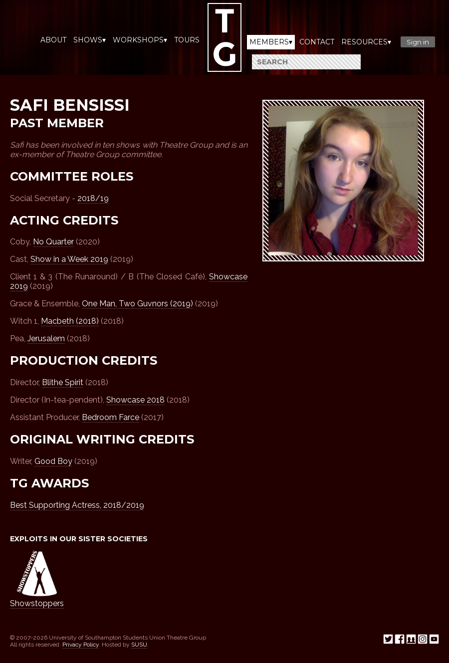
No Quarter (53, 241)
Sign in (418, 42)
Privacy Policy (80, 644)
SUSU (139, 644)
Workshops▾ (140, 39)
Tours (187, 39)
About (53, 39)
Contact (316, 41)
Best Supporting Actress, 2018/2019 (77, 505)
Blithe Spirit (62, 382)
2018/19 (93, 198)
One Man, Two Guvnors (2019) (137, 303)
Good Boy (53, 461)
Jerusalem (46, 338)
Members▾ (270, 41)
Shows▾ (89, 39)
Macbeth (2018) (70, 321)
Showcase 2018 (135, 400)
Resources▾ (366, 41)
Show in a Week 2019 (69, 259)
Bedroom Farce (110, 417)
